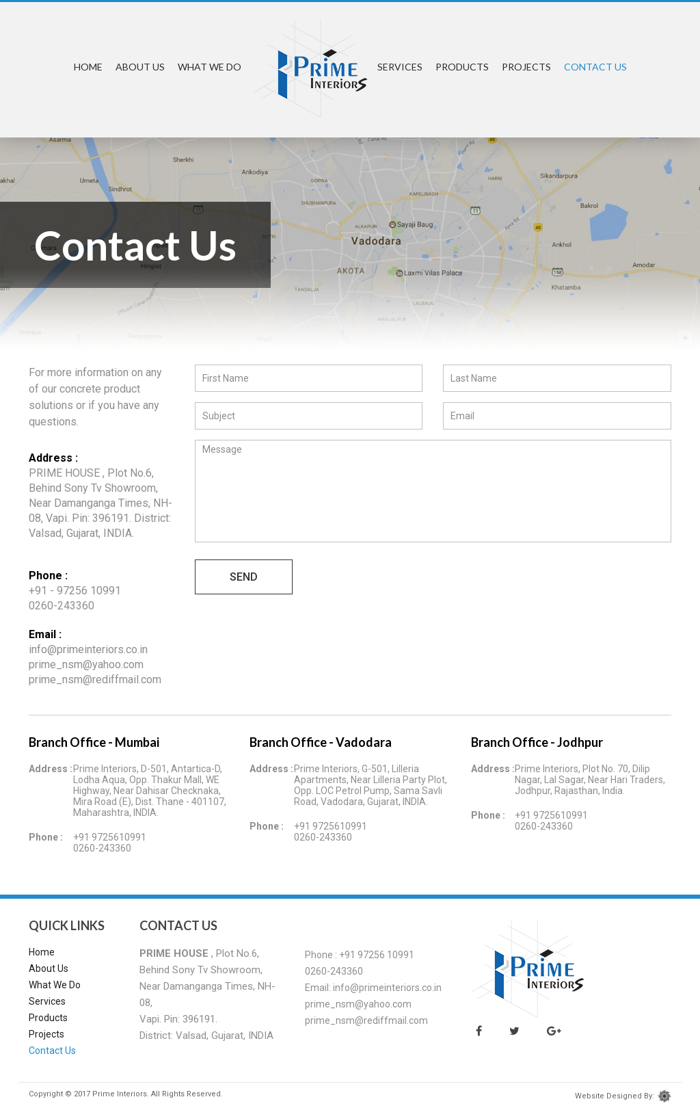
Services (399, 66)
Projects (526, 66)
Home (88, 66)
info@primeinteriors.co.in (88, 649)
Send (244, 576)
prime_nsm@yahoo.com (86, 664)
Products (462, 66)
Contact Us (595, 66)
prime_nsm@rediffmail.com (95, 679)
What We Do (209, 66)
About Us (140, 66)
